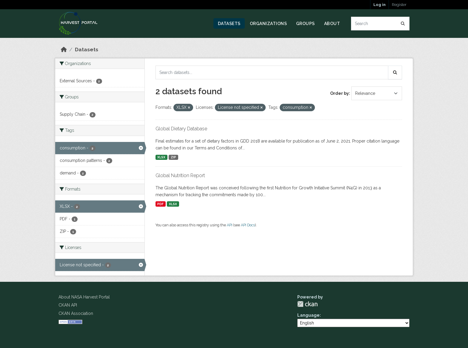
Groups (305, 23)
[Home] (64, 49)
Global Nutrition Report (180, 175)
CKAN (307, 304)
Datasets (229, 23)
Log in (379, 4)
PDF (160, 204)
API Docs (248, 225)
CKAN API (68, 305)
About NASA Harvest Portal (84, 297)
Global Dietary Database (181, 129)
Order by (339, 93)
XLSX (161, 157)
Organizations (268, 23)
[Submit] (403, 23)
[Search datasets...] (380, 23)
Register (399, 4)
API (229, 225)
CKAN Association (76, 313)
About (332, 23)
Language (308, 315)
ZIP (173, 157)
